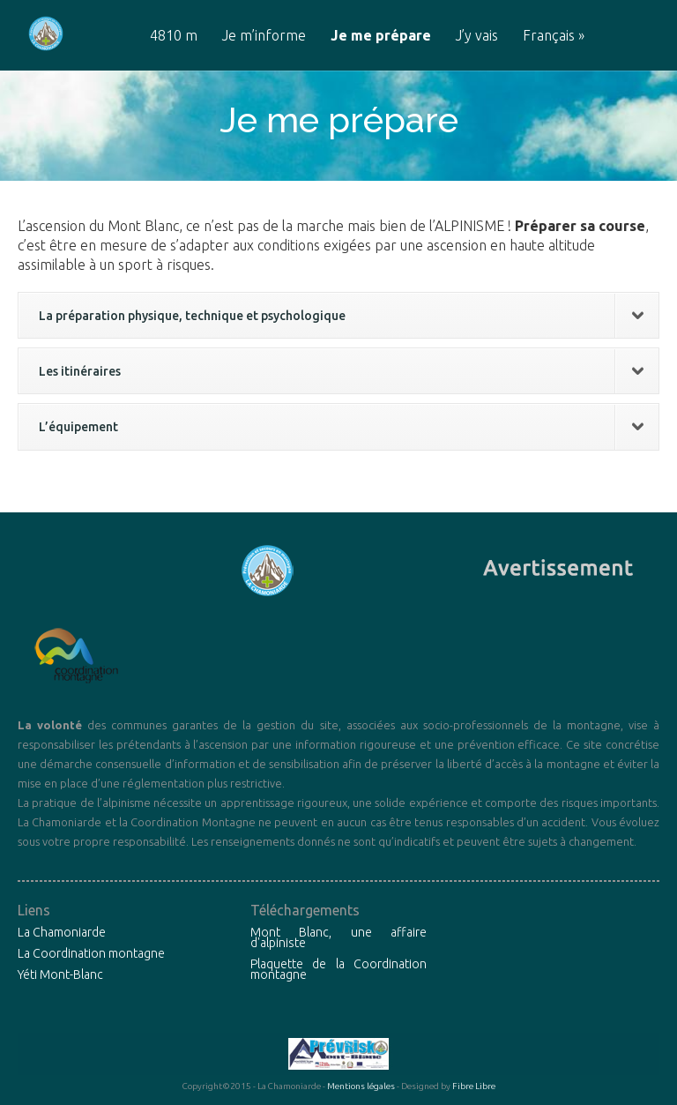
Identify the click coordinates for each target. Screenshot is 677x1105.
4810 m (173, 35)
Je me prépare (381, 35)
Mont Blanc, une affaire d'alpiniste (338, 937)
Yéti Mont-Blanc (60, 974)
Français (553, 35)
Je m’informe (264, 35)
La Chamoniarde (62, 932)
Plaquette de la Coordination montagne (338, 969)
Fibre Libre (473, 1086)
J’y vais (477, 35)
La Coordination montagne (91, 953)
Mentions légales (361, 1086)
